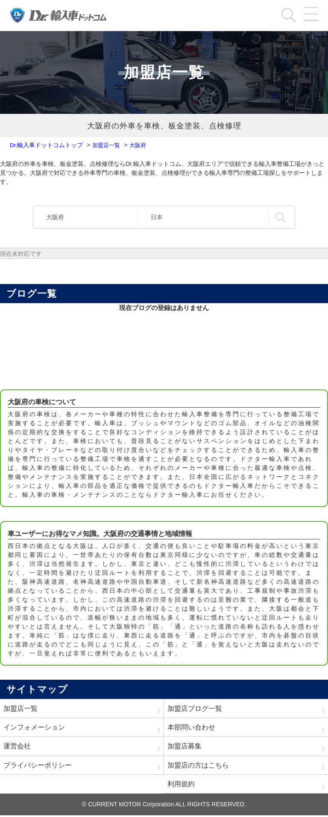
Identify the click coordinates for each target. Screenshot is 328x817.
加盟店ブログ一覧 (194, 708)
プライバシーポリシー (37, 766)
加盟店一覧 (20, 708)
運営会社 (17, 746)
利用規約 (181, 785)
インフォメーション (34, 727)
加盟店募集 (184, 746)
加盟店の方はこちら (198, 766)
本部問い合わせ (191, 727)
